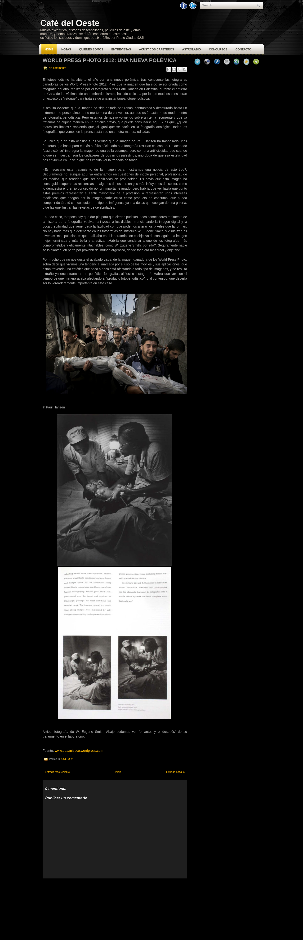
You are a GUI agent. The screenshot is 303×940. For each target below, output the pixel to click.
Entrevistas (121, 49)
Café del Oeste (69, 23)
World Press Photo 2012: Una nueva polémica (110, 60)
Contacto (243, 49)
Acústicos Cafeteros (156, 49)
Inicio (118, 771)
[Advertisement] (78, 908)
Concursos (218, 49)
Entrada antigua (175, 771)
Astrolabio (191, 49)
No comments (57, 68)
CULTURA (67, 758)
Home (49, 49)
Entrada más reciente (57, 771)
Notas (66, 49)
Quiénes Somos (91, 49)
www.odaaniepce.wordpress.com (79, 750)
